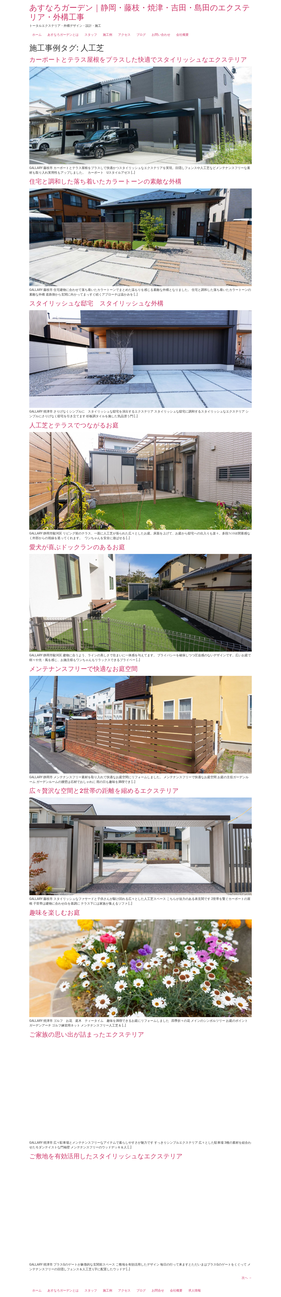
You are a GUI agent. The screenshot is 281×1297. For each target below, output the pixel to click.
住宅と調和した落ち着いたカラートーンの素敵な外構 (105, 181)
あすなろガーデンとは (63, 35)
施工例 (107, 35)
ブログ (141, 35)
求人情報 (194, 1290)
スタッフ (90, 35)
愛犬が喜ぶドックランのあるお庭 (80, 547)
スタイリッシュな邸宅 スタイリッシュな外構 (96, 303)
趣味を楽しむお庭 (54, 912)
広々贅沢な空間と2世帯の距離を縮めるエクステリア (104, 790)
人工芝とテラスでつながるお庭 (74, 425)
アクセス (124, 35)
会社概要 (182, 35)
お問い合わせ (161, 35)
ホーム (37, 35)
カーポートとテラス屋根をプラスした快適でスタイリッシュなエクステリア (138, 59)
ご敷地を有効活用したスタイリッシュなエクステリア (106, 1156)
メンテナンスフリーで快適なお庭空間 (83, 669)
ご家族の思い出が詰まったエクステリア (86, 1034)
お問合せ (158, 1290)
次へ (247, 1278)
